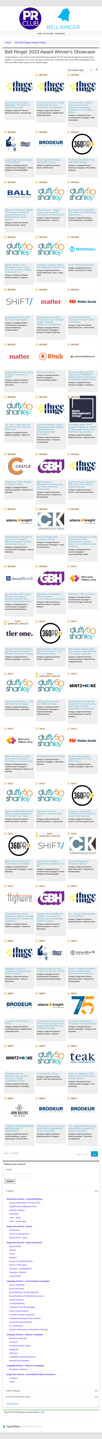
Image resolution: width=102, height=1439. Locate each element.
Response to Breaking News (21, 1261)
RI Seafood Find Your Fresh (50, 756)
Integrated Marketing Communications (25, 1318)
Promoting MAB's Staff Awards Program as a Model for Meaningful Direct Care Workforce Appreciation (82, 428)
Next (94, 1155)
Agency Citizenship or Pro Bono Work (24, 1203)
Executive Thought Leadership (21, 1315)
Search (10, 1181)
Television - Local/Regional (20, 1269)
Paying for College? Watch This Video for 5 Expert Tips (51, 266)
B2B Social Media (16, 1289)
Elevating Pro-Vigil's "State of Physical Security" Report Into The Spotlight (50, 105)
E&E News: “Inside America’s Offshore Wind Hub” (49, 813)
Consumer (13, 1342)
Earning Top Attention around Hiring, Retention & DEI (50, 863)
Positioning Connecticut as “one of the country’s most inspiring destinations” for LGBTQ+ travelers (50, 1024)
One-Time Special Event (19, 1234)
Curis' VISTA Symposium (81, 265)
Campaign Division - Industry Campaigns (25, 1334)
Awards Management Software (31, 1426)
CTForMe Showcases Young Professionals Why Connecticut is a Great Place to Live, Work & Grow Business (82, 542)
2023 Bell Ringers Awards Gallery (30, 42)
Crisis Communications (18, 1311)
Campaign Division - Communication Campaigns (28, 1281)
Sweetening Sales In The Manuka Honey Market (17, 318)
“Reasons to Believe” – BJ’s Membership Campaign (19, 702)
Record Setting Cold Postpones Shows (47, 538)
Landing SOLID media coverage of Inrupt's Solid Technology (81, 319)
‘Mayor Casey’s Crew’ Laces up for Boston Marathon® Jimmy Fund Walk (51, 1128)
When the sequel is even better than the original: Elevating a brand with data (19, 758)
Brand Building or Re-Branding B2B (24, 1292)
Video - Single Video (17, 1221)
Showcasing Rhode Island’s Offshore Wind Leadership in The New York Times (19, 813)
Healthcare (13, 1349)
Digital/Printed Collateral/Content (22, 1206)
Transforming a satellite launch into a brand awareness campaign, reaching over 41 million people (80, 107)
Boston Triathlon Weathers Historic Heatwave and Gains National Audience (81, 971)
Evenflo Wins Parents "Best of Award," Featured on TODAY (19, 374)
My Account (48, 33)
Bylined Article (15, 1246)
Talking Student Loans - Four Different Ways (49, 702)
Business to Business (18, 1338)
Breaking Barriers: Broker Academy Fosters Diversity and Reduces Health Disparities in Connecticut (82, 705)
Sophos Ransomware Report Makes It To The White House (80, 758)
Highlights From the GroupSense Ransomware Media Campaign (18, 971)
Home (39, 33)
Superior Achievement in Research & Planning (28, 1329)
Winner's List (38, 1412)
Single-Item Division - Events (19, 1226)
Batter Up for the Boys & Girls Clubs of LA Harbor (17, 862)
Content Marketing (16, 1303)
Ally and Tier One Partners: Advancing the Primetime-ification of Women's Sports (19, 651)
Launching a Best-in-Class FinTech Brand (18, 161)
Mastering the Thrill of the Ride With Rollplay (81, 161)
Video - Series (15, 1218)
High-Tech (13, 1353)
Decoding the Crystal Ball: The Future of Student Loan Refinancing (82, 212)
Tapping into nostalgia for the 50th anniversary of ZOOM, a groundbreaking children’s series (50, 917)
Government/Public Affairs (20, 1346)
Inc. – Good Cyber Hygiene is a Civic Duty (81, 915)
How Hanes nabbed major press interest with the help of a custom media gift (82, 651)
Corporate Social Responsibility (22, 1307)
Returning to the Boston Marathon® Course (49, 161)
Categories (60, 33)
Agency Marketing (16, 1285)
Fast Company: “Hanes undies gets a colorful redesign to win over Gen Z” (51, 212)
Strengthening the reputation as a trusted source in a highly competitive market (16, 1077)
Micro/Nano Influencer (18, 1369)
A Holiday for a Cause (48, 1074)
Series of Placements (18, 1265)
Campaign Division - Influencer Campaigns (25, 1366)
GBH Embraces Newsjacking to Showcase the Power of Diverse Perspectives (50, 485)
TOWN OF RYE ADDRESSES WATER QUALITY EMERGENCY (19, 1128)
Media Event (14, 1230)
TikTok (12, 1382)
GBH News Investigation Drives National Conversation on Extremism (51, 596)
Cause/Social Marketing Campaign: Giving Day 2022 (82, 1022)
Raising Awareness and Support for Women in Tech (50, 970)
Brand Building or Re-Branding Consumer (26, 1296)
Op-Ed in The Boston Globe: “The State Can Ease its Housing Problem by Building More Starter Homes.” (19, 215)
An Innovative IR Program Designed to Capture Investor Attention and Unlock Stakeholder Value (18, 597)
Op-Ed (12, 1254)
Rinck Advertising (46, 372)
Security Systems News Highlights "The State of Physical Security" (17, 105)
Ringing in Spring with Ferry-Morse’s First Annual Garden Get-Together (81, 813)
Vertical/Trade (15, 1276)
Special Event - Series (18, 1238)
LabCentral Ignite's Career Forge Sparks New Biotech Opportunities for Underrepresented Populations (50, 429)
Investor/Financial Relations (20, 1322)
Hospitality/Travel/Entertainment (22, 1357)
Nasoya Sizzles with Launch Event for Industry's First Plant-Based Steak (51, 651)
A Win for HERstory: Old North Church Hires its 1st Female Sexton (81, 1076)
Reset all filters (12, 1404)
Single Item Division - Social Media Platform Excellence (31, 1374)
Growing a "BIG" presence (81, 594)
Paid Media (14, 1214)
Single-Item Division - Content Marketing (24, 1199)
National (12, 1250)
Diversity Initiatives (17, 1210)
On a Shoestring (16, 1326)
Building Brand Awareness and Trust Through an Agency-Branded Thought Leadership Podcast (18, 540)
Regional (13, 1257)
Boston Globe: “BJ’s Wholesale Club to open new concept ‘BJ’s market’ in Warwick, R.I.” (18, 268)
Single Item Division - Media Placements (24, 1243)
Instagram (13, 1378)
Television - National (17, 1272)
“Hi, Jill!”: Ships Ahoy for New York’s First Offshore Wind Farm (18, 427)
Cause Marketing (16, 1300)
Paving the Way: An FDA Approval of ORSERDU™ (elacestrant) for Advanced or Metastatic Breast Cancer (82, 376)
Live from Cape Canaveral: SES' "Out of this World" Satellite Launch (81, 484)
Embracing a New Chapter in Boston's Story (18, 483)
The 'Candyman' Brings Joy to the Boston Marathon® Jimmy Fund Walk (82, 1128)
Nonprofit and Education (19, 1361)
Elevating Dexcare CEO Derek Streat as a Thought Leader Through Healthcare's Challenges (50, 321)
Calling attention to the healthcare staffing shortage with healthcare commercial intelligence (19, 917)
